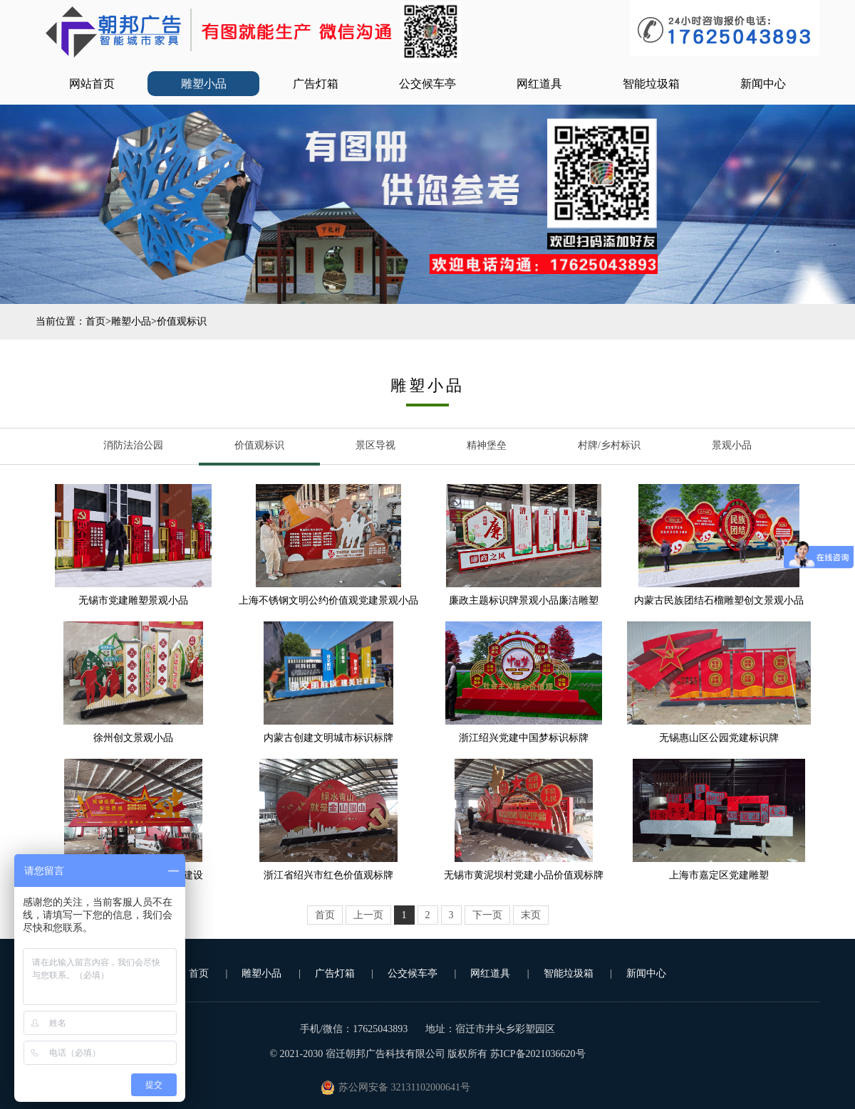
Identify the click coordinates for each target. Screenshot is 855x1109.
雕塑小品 (204, 84)
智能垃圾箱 (651, 84)
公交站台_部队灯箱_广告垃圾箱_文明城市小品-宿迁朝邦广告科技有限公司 (253, 32)
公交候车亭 (427, 84)
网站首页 (92, 84)
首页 (95, 321)
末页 (531, 915)
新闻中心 (763, 84)
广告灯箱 (315, 84)
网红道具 (539, 84)
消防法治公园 (133, 445)
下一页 (487, 915)
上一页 (368, 915)
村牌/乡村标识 (609, 445)
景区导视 (375, 445)
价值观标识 (182, 321)
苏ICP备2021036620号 (538, 1053)
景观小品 (732, 445)
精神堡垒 (487, 445)
